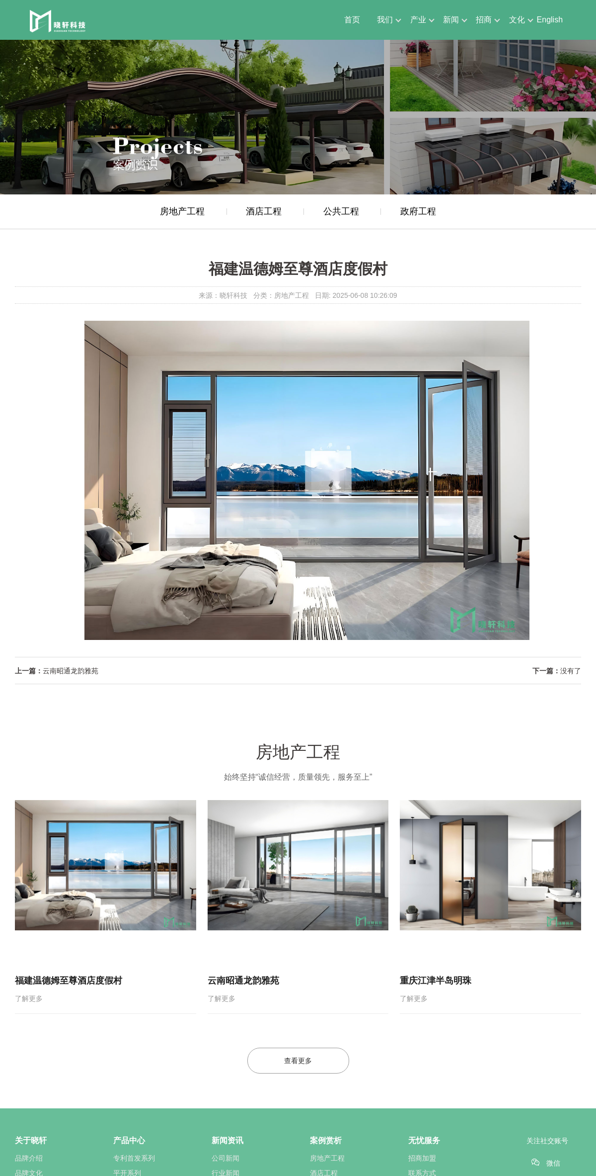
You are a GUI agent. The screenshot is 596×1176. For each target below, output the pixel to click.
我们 (385, 19)
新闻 (451, 19)
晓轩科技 (233, 295)
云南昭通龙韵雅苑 (70, 671)
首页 (352, 19)
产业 (418, 19)
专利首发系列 (134, 1158)
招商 (484, 19)
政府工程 (418, 211)
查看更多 (298, 1061)
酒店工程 (264, 211)
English (550, 19)
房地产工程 (182, 211)
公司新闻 (225, 1158)
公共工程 (341, 211)
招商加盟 (422, 1158)
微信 (553, 1163)
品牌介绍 (29, 1158)
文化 (517, 19)
